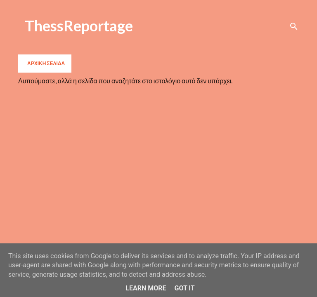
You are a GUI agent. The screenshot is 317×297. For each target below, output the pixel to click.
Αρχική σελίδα (46, 63)
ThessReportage (79, 25)
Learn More (145, 288)
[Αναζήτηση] (294, 26)
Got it (184, 288)
